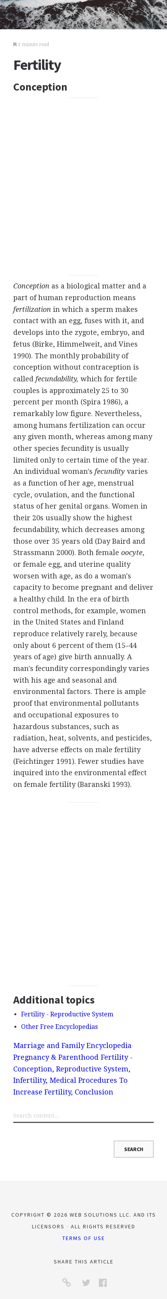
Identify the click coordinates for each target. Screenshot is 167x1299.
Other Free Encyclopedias (59, 1026)
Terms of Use (83, 1238)
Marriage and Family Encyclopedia (72, 1045)
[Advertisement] (83, 186)
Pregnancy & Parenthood (55, 1057)
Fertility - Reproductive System (67, 1014)
